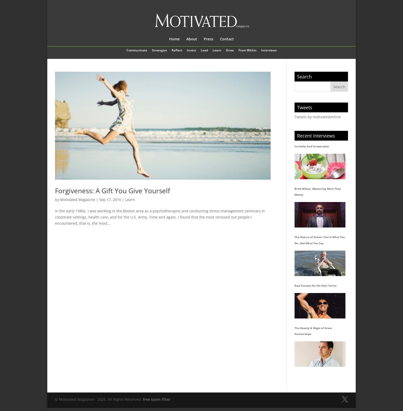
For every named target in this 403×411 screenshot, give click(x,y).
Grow (230, 50)
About (191, 39)
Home (174, 39)
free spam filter (156, 399)
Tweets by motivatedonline (318, 116)
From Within (248, 50)
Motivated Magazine (77, 199)
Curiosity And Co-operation (312, 146)
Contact (227, 39)
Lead (204, 50)
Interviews (269, 50)
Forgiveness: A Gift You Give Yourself (112, 190)
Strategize (159, 50)
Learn (217, 50)
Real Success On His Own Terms (315, 285)
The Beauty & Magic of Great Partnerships (313, 331)
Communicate (136, 50)
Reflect (177, 50)
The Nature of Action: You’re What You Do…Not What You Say (320, 240)
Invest (191, 50)
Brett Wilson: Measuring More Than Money (318, 192)
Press (208, 39)
